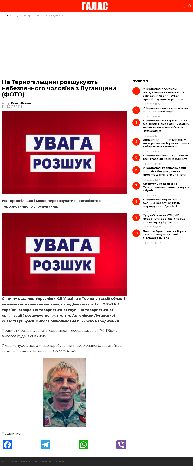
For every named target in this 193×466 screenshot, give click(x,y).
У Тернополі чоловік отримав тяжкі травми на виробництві (165, 157)
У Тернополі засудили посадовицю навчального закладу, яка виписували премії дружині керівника (163, 94)
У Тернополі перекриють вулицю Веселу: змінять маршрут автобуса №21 (162, 203)
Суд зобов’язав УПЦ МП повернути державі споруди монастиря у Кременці (165, 218)
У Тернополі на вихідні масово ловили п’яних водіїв (166, 109)
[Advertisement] (96, 45)
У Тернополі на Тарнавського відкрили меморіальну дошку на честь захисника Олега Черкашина (166, 125)
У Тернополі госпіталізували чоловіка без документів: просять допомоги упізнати (164, 171)
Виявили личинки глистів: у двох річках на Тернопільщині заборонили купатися (166, 143)
